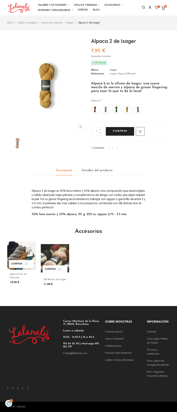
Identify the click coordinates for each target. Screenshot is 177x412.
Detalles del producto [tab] (97, 170)
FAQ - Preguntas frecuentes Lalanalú (157, 374)
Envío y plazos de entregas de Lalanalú (158, 363)
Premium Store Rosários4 (118, 353)
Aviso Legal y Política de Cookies (157, 341)
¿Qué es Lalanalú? (114, 339)
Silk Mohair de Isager (54, 279)
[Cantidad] (97, 131)
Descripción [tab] (64, 170)
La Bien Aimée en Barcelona (119, 360)
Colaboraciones (113, 346)
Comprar (120, 131)
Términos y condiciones (153, 352)
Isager (113, 70)
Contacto (151, 332)
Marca (94, 70)
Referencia (97, 74)
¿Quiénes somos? (114, 332)
